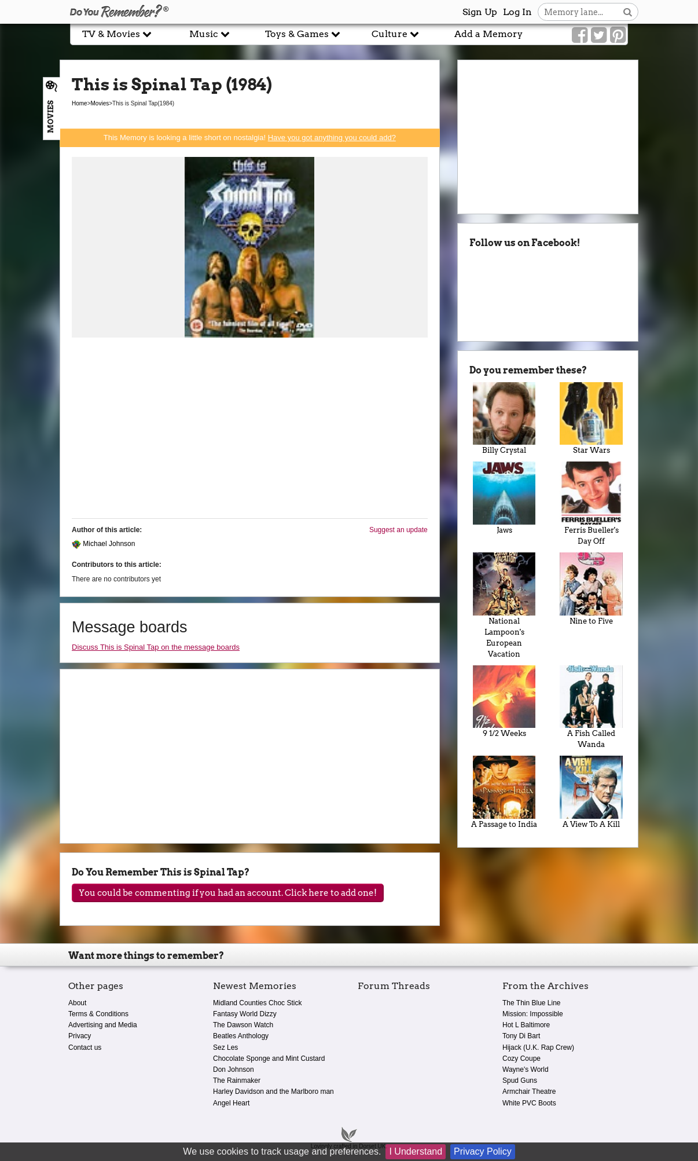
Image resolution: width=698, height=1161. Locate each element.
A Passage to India (504, 792)
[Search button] (627, 11)
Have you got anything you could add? (332, 137)
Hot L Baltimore (526, 1025)
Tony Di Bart (521, 1036)
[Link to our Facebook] (579, 35)
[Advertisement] (250, 428)
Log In (517, 11)
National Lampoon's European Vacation (504, 605)
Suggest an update (398, 530)
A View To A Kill (591, 792)
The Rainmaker (236, 1080)
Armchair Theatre (529, 1091)
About (77, 1003)
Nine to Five (591, 588)
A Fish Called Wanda (591, 707)
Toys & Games (302, 33)
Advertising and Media (102, 1025)
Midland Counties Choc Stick (257, 1003)
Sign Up (479, 11)
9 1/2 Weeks (504, 701)
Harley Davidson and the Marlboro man (273, 1091)
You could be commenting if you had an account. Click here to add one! (228, 893)
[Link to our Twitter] (599, 35)
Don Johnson (233, 1069)
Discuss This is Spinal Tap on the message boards (156, 647)
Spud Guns (519, 1080)
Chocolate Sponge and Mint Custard (269, 1058)
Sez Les (225, 1047)
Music (209, 33)
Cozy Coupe (521, 1058)
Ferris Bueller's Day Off (591, 503)
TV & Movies (117, 33)
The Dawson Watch (243, 1025)
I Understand (415, 1151)
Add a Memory (488, 33)
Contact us (84, 1047)
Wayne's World (525, 1069)
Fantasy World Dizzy (245, 1014)
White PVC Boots (529, 1103)
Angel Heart (231, 1103)
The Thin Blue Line (531, 1003)
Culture (395, 33)
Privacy (79, 1036)
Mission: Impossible (532, 1014)
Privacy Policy (483, 1151)
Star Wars (591, 418)
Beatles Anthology (241, 1036)
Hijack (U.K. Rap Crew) (538, 1047)
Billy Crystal (504, 418)
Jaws (504, 498)
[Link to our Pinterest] (618, 35)
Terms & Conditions (98, 1014)
